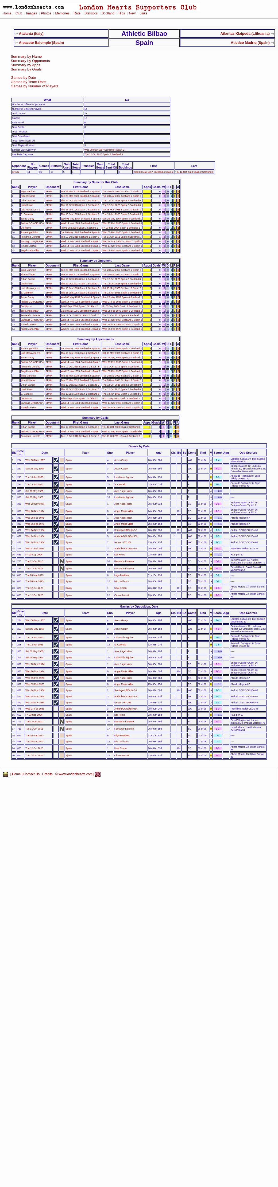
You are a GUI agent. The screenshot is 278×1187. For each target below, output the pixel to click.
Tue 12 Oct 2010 (34, 561)
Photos (46, 13)
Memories (62, 13)
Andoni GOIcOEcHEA (32, 223)
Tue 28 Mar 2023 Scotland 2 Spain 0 (80, 191)
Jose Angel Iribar (29, 232)
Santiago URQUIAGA (32, 241)
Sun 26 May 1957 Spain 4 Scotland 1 (122, 218)
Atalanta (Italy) (31, 34)
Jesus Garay (27, 218)
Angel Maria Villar (30, 250)
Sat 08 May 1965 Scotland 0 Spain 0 (121, 209)
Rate (77, 13)
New (132, 13)
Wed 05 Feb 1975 (34, 517)
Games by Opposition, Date (139, 606)
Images (31, 13)
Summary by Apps (25, 65)
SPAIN (15, 172)
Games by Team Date (28, 82)
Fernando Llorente (30, 237)
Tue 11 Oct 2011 (34, 568)
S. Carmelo (27, 214)
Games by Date (23, 78)
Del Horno (26, 227)
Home (7, 13)
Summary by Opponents (30, 61)
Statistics (91, 13)
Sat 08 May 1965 (34, 491)
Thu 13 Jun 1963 (34, 477)
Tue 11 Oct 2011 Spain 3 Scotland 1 (121, 237)
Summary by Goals (26, 69)
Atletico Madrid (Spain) (250, 43)
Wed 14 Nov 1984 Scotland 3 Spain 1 (81, 223)
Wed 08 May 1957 (35, 460)
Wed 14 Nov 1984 (34, 530)
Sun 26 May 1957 (34, 468)
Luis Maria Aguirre (30, 209)
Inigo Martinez (28, 191)
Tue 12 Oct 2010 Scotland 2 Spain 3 (80, 237)
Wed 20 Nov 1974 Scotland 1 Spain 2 (81, 250)
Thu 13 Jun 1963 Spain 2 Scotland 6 (80, 209)
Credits (47, 774)
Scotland (108, 13)
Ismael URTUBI (29, 246)
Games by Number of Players (34, 86)
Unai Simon (27, 205)
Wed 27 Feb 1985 (34, 548)
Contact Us (32, 774)
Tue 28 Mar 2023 (34, 575)
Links (143, 13)
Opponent (19, 165)
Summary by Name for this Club (96, 182)
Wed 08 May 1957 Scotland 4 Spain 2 (104, 149)
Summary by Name (26, 56)
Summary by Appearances (95, 339)
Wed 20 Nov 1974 (34, 504)
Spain (68, 460)
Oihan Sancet (28, 200)
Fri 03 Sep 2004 (33, 554)
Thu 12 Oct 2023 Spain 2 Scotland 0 (103, 154)
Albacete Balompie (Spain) (41, 43)
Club (19, 13)
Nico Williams (28, 196)
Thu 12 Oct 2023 (34, 588)
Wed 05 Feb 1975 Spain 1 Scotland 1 (122, 232)
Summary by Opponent (96, 260)
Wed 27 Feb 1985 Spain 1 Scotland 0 (122, 223)
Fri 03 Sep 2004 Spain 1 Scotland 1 (80, 227)
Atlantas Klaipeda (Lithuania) (245, 34)
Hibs (121, 13)
